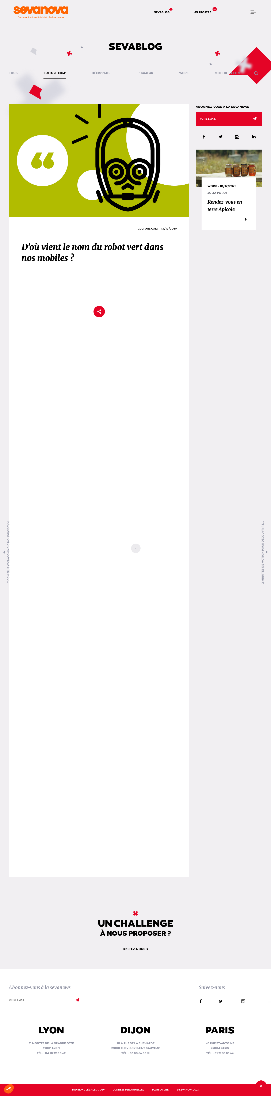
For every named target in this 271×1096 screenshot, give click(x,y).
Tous (13, 73)
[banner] (41, 12)
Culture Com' (54, 73)
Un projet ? (202, 12)
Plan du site (160, 1089)
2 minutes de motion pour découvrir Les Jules (262, 552)
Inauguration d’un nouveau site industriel (8, 552)
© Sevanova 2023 (188, 1089)
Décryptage (101, 73)
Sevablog (161, 12)
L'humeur (145, 73)
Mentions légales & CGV (88, 1089)
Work (184, 73)
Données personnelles (128, 1089)
